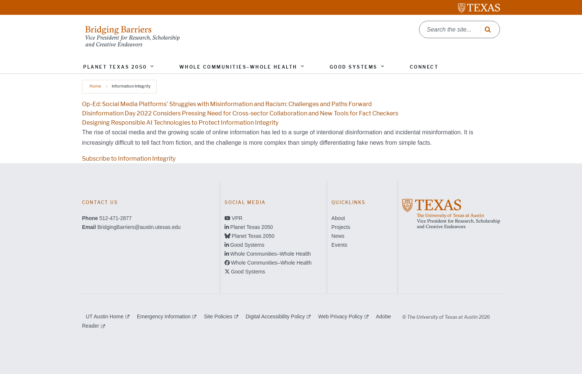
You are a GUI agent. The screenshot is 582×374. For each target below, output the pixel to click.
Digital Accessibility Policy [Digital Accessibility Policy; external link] (275, 316)
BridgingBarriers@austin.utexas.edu (138, 227)
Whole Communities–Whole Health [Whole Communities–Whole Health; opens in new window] (270, 254)
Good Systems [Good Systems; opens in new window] (247, 245)
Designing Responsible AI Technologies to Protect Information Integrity (180, 122)
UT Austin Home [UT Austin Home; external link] (105, 316)
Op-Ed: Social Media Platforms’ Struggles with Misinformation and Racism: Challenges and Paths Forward (227, 104)
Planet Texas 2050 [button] (115, 67)
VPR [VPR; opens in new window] (237, 218)
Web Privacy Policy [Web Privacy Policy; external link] (340, 316)
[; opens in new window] (451, 213)
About (338, 218)
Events (339, 245)
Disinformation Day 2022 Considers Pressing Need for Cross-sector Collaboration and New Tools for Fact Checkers (240, 113)
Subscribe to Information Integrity (129, 158)
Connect (424, 67)
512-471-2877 (115, 218)
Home (95, 86)
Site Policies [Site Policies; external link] (218, 316)
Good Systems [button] (353, 67)
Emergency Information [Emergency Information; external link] (164, 316)
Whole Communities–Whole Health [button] (238, 67)
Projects (340, 227)
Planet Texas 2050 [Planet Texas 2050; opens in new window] (251, 227)
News (337, 236)
